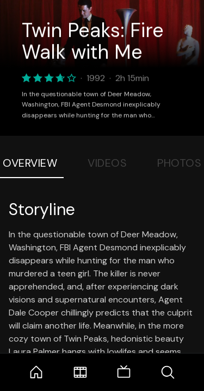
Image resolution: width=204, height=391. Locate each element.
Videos (107, 163)
